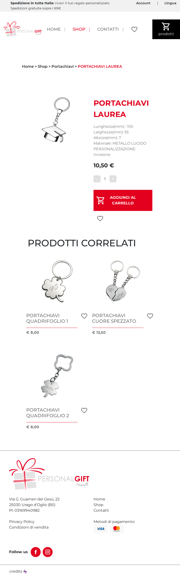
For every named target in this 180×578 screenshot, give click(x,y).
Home (54, 29)
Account (143, 3)
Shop (79, 29)
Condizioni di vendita (29, 527)
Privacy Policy (21, 521)
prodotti (166, 29)
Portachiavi (63, 66)
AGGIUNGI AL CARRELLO (123, 200)
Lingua (170, 3)
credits (18, 571)
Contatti (108, 29)
